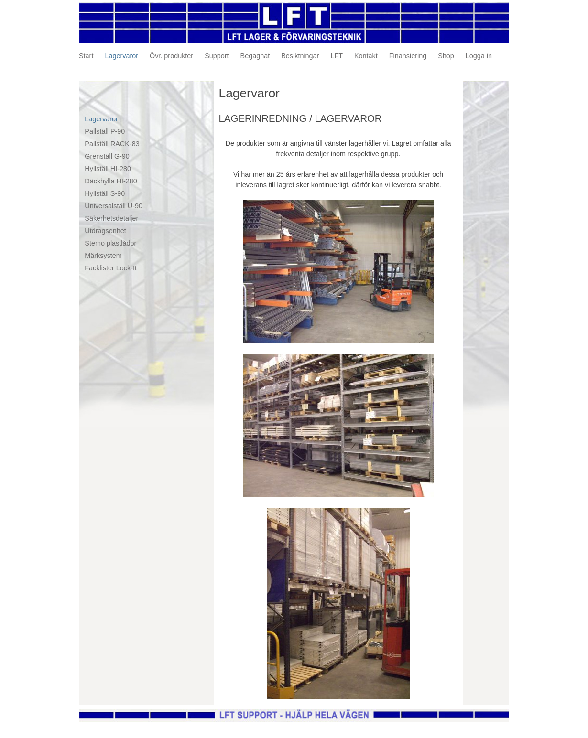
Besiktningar (300, 56)
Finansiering (407, 56)
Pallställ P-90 (105, 131)
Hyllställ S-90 (105, 193)
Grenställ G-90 (107, 156)
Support (217, 56)
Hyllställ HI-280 (108, 168)
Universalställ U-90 (113, 206)
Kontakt (366, 56)
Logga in (479, 56)
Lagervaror (121, 56)
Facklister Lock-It (111, 268)
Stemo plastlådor (110, 243)
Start (86, 56)
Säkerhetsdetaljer (111, 218)
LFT (336, 56)
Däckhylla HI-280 (111, 181)
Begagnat (255, 56)
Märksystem (103, 255)
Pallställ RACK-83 (112, 144)
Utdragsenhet (105, 231)
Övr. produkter (171, 56)
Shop (446, 56)
